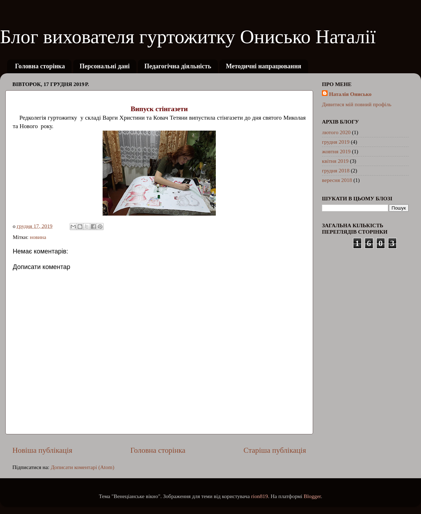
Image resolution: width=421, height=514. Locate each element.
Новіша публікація (42, 450)
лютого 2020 (336, 132)
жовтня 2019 (336, 151)
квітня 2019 (335, 161)
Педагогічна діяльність (177, 66)
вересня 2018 (337, 180)
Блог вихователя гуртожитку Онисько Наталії (188, 36)
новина (38, 237)
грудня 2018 (336, 170)
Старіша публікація (274, 450)
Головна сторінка (40, 66)
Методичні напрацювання (263, 66)
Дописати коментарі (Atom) (82, 467)
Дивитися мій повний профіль (356, 104)
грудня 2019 (336, 142)
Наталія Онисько (350, 94)
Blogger (312, 496)
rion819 (259, 496)
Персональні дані (105, 66)
